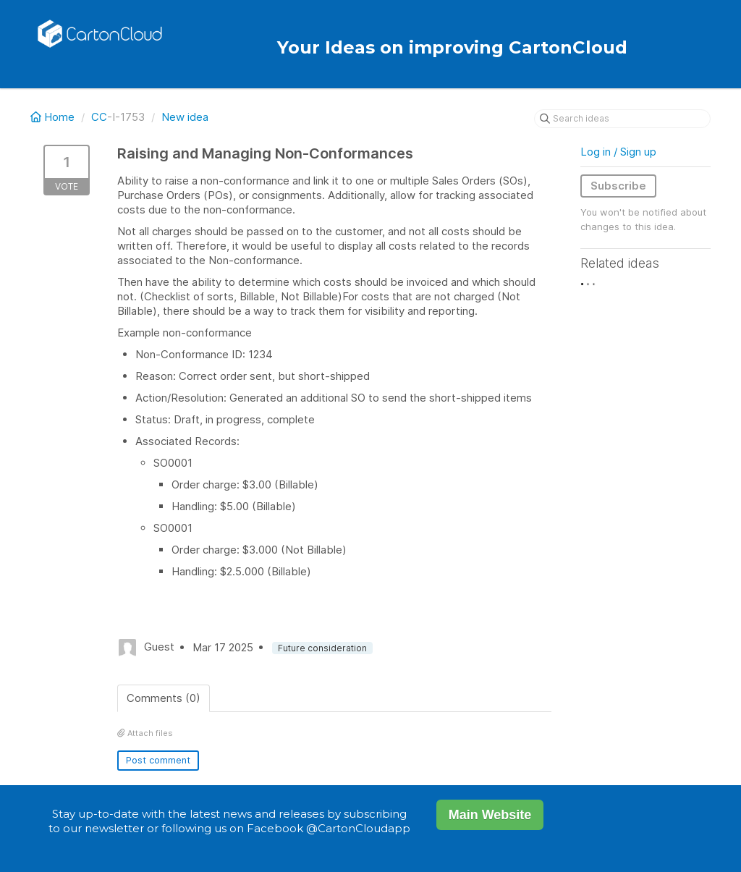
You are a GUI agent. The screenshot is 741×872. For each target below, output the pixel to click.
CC (99, 117)
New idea (184, 117)
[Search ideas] (622, 118)
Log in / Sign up (618, 151)
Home (53, 117)
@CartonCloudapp (358, 828)
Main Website (490, 815)
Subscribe (618, 185)
